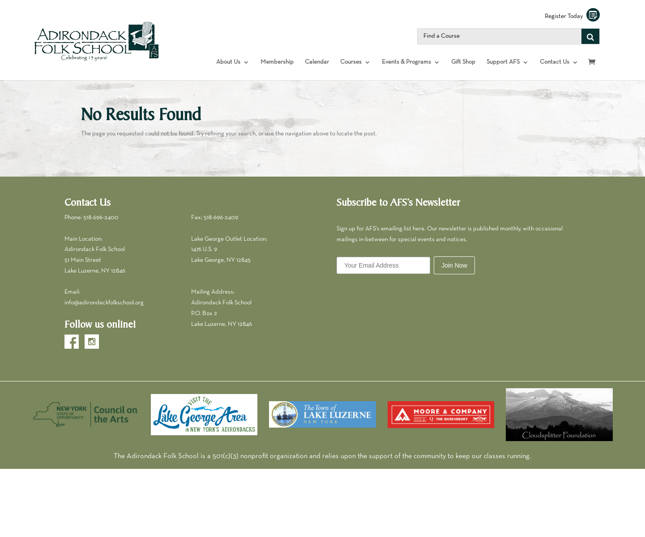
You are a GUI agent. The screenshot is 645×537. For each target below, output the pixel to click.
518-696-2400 (101, 218)
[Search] (590, 36)
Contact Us (554, 62)
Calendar (317, 62)
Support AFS (503, 62)
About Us (228, 62)
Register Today (572, 16)
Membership (277, 62)
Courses (351, 62)
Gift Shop (463, 62)
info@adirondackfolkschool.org (104, 303)
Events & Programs (406, 62)
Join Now (454, 265)
